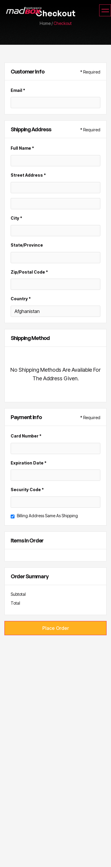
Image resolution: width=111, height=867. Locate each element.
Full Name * (22, 148)
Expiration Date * (28, 462)
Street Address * (28, 175)
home (45, 23)
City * (16, 218)
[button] (105, 10)
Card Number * (26, 435)
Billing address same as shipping (47, 515)
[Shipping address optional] (55, 203)
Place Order (55, 628)
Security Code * (27, 489)
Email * (18, 90)
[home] (22, 10)
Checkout (63, 23)
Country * (21, 298)
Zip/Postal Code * (29, 271)
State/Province (27, 245)
